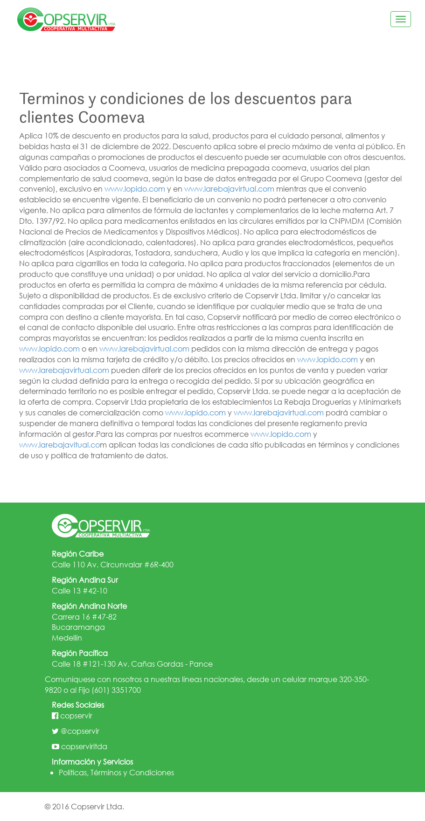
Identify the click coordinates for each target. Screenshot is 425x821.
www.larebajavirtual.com (229, 188)
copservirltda (84, 746)
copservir (76, 715)
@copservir (80, 731)
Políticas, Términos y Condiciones (116, 772)
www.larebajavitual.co (59, 444)
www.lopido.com (135, 188)
